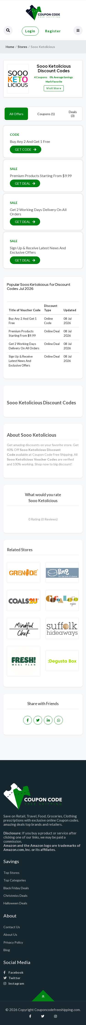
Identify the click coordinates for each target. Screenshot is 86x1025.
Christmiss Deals (15, 895)
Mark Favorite (53, 81)
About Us (10, 934)
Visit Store (53, 88)
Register (53, 31)
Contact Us (11, 927)
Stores (22, 47)
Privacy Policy (13, 942)
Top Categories (14, 880)
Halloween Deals (15, 903)
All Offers (16, 114)
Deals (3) (73, 114)
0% (51, 77)
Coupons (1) (46, 114)
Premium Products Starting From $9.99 (41, 175)
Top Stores (11, 873)
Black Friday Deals (16, 888)
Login (30, 31)
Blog (6, 950)
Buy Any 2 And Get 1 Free (30, 141)
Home (10, 47)
